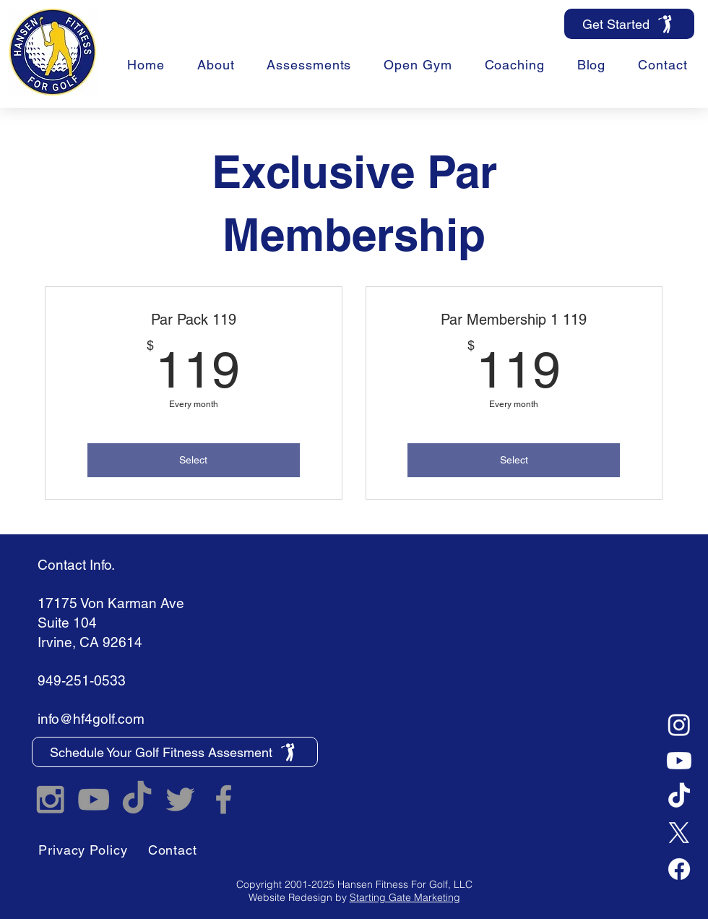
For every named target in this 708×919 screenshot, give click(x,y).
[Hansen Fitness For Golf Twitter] (180, 799)
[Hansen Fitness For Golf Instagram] (50, 799)
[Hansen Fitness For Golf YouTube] (93, 799)
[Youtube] (679, 760)
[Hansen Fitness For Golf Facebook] (223, 799)
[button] (514, 65)
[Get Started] (629, 24)
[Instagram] (679, 724)
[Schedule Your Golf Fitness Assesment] (175, 752)
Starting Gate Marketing (405, 897)
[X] (679, 832)
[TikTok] (679, 796)
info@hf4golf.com (91, 719)
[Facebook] (679, 869)
